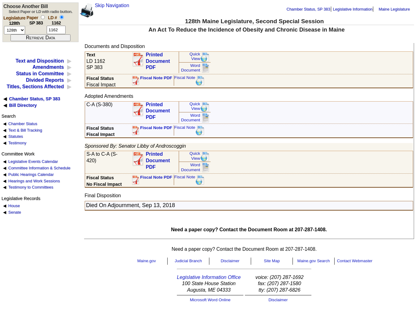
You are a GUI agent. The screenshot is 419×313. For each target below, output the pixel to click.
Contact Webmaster (355, 261)
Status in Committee (40, 73)
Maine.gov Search (313, 261)
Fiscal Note (184, 77)
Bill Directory (23, 105)
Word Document (190, 68)
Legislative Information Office (209, 277)
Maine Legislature (394, 9)
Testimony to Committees (30, 187)
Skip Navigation (112, 5)
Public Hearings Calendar (31, 174)
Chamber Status (22, 123)
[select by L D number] (62, 17)
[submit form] (41, 37)
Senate (14, 212)
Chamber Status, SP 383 (308, 9)
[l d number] (56, 30)
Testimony (17, 143)
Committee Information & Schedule (39, 168)
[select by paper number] (43, 17)
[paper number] (36, 30)
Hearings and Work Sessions (34, 181)
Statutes (15, 136)
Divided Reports (45, 80)
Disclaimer (230, 261)
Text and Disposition (39, 60)
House (14, 205)
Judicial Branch (188, 261)
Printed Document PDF (158, 59)
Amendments (48, 67)
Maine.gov (146, 261)
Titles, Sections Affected (35, 86)
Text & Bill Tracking (25, 130)
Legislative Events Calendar (33, 161)
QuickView (195, 56)
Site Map (272, 261)
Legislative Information (352, 9)
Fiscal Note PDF (156, 78)
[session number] (14, 30)
